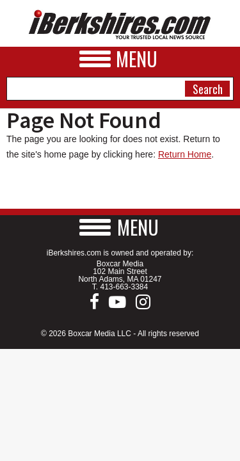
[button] (120, 227)
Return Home (184, 154)
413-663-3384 (124, 286)
